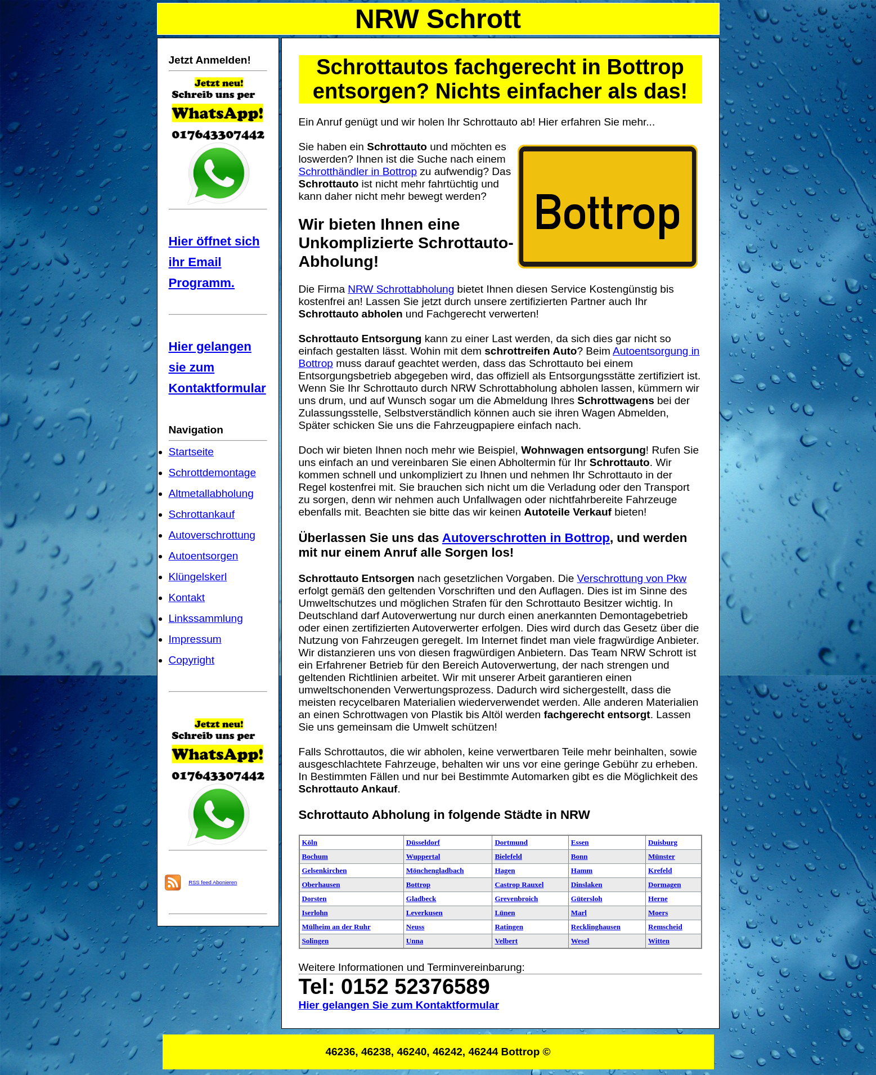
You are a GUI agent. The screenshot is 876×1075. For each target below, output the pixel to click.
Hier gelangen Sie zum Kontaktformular (399, 1005)
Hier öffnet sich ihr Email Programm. (214, 262)
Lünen (505, 912)
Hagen (505, 870)
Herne (658, 898)
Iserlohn (315, 912)
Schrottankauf (202, 514)
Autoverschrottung (212, 535)
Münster (661, 856)
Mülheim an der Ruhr (336, 926)
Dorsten (314, 898)
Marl (579, 912)
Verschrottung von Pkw (632, 578)
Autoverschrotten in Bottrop (526, 538)
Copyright (191, 660)
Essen (580, 842)
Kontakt (187, 597)
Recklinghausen (596, 926)
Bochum (315, 856)
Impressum (195, 639)
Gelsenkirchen (324, 870)
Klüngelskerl (198, 577)
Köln (309, 842)
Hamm (581, 870)
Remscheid (665, 926)
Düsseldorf (423, 842)
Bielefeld (508, 856)
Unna (414, 941)
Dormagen (664, 884)
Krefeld (660, 870)
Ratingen (509, 926)
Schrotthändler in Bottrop (358, 171)
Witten (659, 941)
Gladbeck (421, 898)
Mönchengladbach (435, 870)
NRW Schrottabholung (401, 289)
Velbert (506, 941)
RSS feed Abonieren (212, 882)
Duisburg (662, 842)
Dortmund (511, 842)
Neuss (415, 926)
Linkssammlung (206, 618)
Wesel (580, 941)
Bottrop (418, 884)
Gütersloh (587, 898)
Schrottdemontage (213, 472)
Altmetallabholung (211, 493)
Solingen (315, 941)
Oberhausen (321, 884)
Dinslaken (587, 884)
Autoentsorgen (204, 556)
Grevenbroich (516, 898)
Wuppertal (423, 856)
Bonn (579, 856)
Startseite (191, 452)
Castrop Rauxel (519, 884)
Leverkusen (424, 912)
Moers (658, 912)
